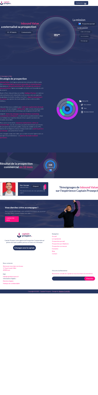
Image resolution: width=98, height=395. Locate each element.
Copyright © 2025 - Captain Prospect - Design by (49, 291)
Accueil (54, 236)
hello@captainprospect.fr (11, 276)
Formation (55, 249)
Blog (53, 251)
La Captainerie (56, 239)
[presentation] (67, 285)
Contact (54, 253)
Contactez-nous (81, 3)
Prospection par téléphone (60, 244)
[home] (5, 3)
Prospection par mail (58, 241)
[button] (85, 4)
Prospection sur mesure (59, 246)
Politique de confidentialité (11, 283)
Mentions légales (8, 281)
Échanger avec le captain (24, 248)
